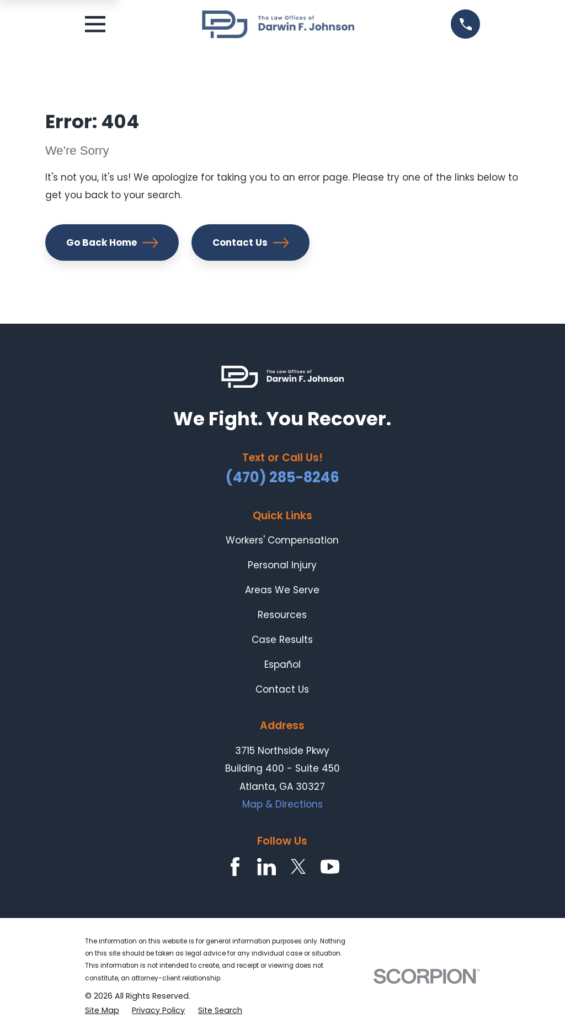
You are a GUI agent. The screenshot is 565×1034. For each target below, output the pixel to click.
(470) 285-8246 (282, 477)
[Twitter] (298, 866)
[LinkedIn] (266, 866)
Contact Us (250, 242)
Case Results (282, 639)
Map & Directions (282, 804)
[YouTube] (330, 866)
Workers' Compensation (282, 540)
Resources (282, 614)
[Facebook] (235, 866)
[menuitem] (102, 1010)
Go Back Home (112, 242)
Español (282, 664)
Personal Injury (282, 565)
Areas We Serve (282, 590)
